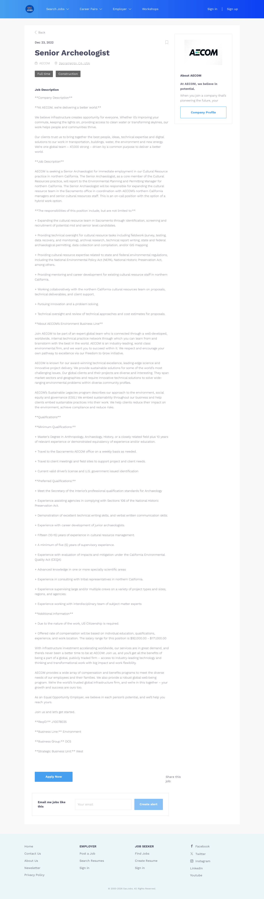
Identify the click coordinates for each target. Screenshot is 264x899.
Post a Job (87, 853)
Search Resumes (92, 861)
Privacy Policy (34, 875)
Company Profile (203, 112)
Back (41, 32)
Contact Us (32, 853)
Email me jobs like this (51, 804)
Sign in (212, 9)
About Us (31, 861)
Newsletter (32, 868)
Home (28, 846)
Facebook (202, 846)
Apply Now (54, 776)
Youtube (196, 875)
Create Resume (146, 861)
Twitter (200, 854)
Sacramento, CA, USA (74, 63)
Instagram (202, 861)
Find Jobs (142, 853)
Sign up (232, 9)
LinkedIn (196, 868)
